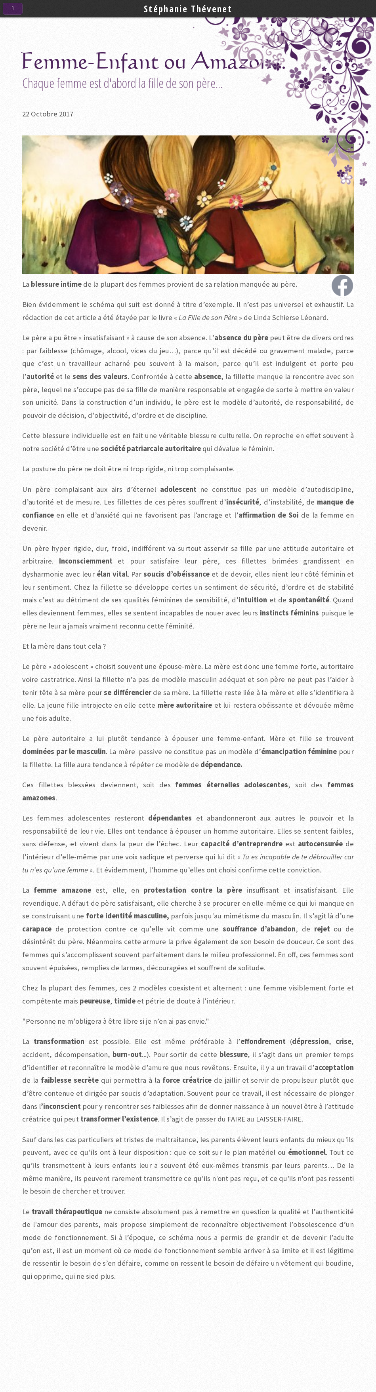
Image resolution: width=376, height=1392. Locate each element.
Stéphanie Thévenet (188, 8)
